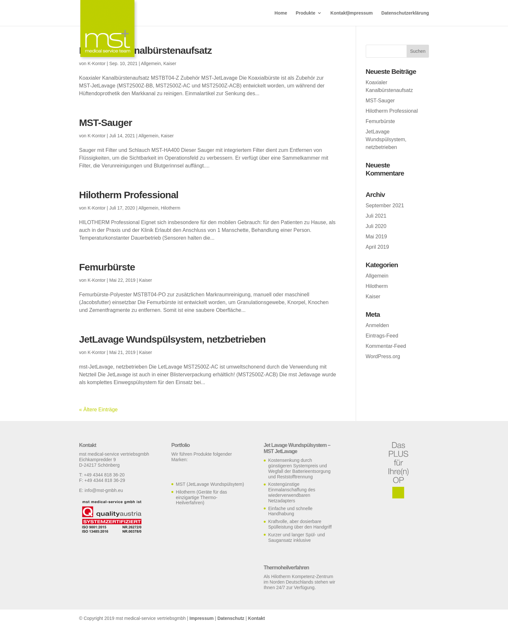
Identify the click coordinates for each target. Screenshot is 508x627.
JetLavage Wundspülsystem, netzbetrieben (172, 339)
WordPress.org (383, 356)
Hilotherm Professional (128, 194)
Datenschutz (230, 618)
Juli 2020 (376, 226)
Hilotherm (170, 208)
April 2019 (377, 247)
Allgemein (151, 63)
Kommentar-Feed (386, 346)
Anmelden (377, 325)
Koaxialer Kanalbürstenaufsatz (145, 50)
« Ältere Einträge (98, 409)
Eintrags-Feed (382, 335)
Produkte (306, 13)
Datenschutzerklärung (405, 13)
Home (280, 13)
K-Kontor (96, 63)
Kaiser (169, 63)
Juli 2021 (376, 216)
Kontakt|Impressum (351, 13)
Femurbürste (107, 267)
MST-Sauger (105, 122)
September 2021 (385, 205)
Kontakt (256, 618)
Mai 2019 (376, 236)
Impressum (202, 618)
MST (180, 484)
